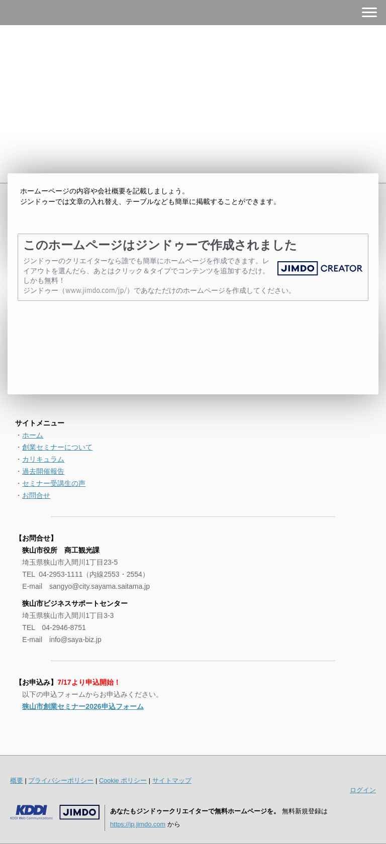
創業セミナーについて (57, 447)
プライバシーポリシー (60, 780)
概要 (16, 780)
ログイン (363, 790)
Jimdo (55, 812)
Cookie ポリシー (123, 780)
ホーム (32, 435)
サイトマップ (171, 780)
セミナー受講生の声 (53, 483)
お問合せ (36, 495)
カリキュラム (43, 459)
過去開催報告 (43, 471)
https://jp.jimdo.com (137, 824)
